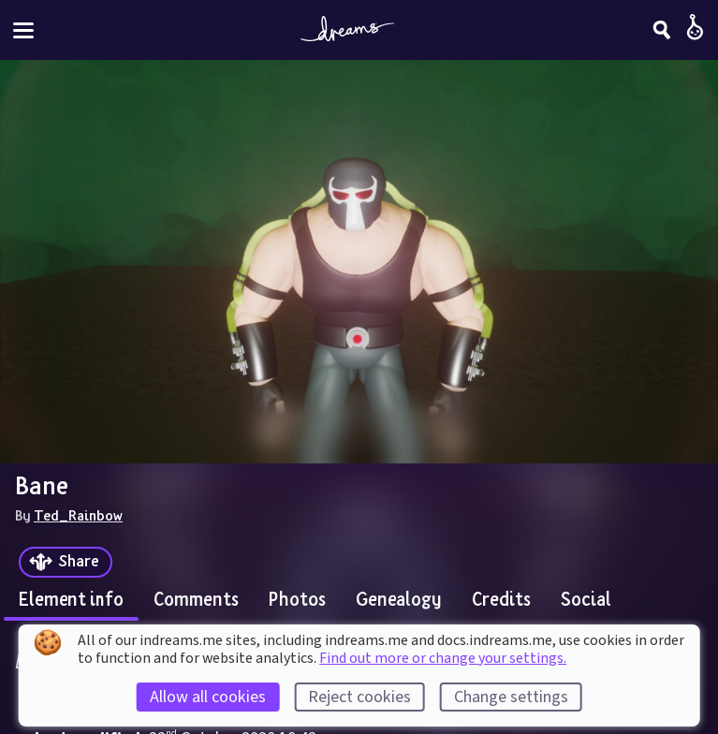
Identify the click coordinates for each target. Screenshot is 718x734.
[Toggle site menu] (23, 30)
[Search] (662, 30)
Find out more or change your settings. (442, 658)
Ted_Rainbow (78, 515)
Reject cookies (359, 697)
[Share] (65, 562)
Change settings (511, 697)
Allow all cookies (208, 697)
